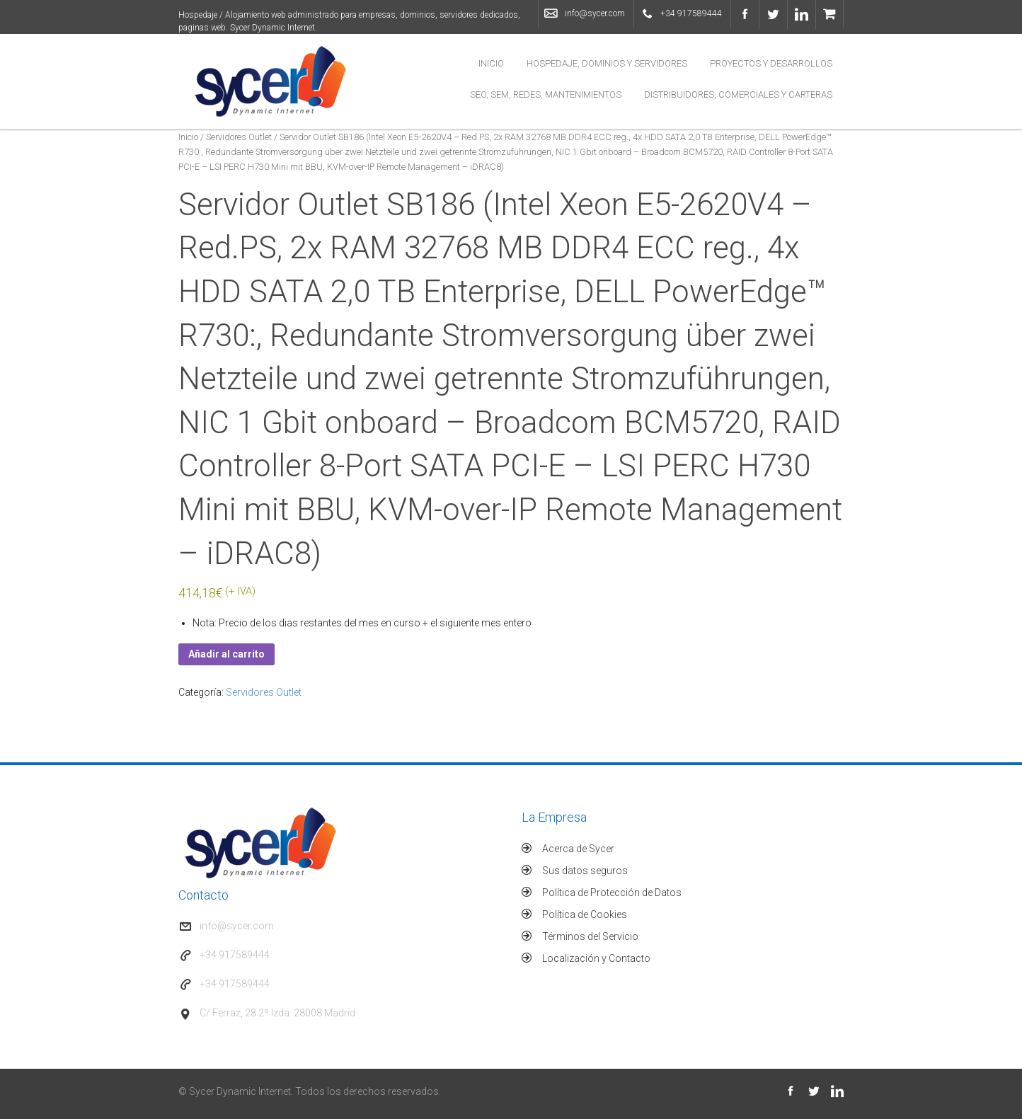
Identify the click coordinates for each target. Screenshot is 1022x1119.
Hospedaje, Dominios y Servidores (607, 63)
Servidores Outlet (239, 137)
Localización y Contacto (596, 958)
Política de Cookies (584, 914)
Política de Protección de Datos (612, 892)
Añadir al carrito (226, 654)
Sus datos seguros (585, 870)
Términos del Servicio (590, 936)
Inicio (491, 63)
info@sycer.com (595, 13)
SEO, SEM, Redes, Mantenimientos (545, 94)
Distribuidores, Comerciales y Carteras (738, 94)
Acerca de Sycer (578, 848)
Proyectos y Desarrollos (771, 63)
